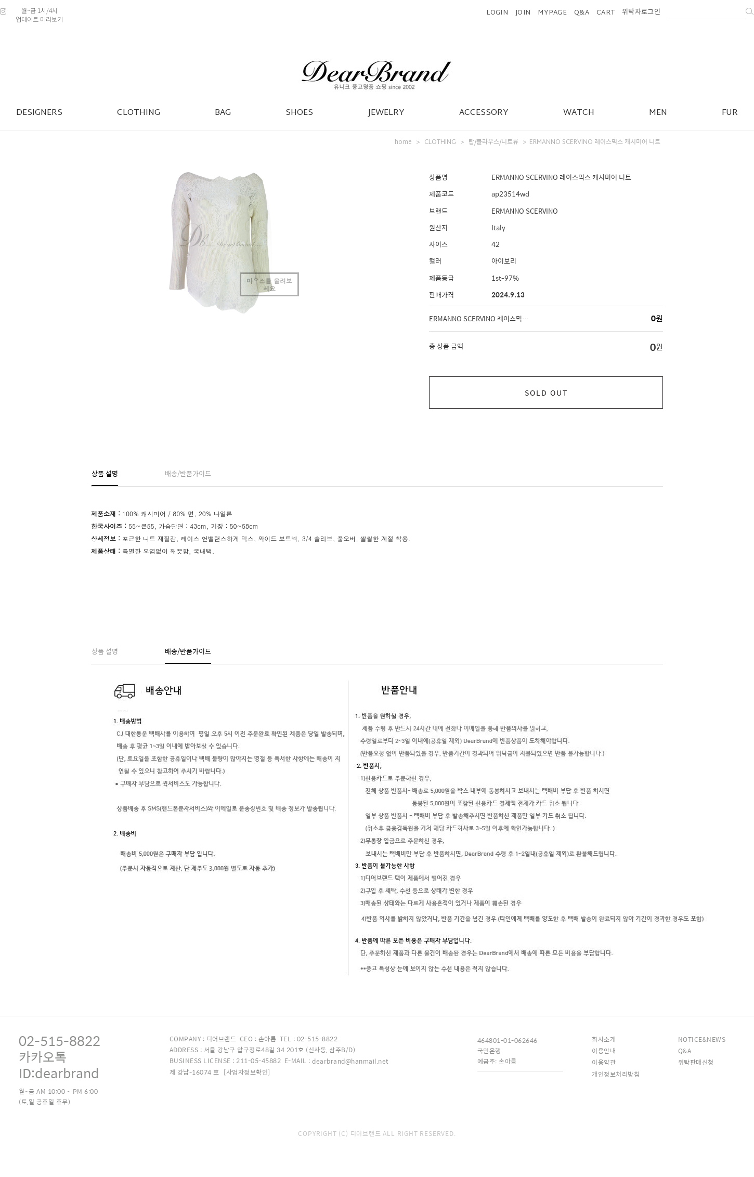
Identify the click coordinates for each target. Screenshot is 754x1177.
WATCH (578, 113)
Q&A (581, 13)
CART (605, 13)
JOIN (522, 13)
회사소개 (604, 1039)
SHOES (299, 113)
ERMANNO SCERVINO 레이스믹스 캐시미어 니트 (594, 142)
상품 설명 (105, 473)
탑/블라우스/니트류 (493, 142)
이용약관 (604, 1062)
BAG (223, 113)
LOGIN (497, 13)
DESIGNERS (39, 113)
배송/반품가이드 (188, 473)
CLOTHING (138, 113)
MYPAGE (552, 13)
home (403, 142)
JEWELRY (386, 113)
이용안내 (604, 1050)
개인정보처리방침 (616, 1074)
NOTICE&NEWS (702, 1039)
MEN (658, 113)
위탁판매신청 (696, 1062)
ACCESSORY (484, 113)
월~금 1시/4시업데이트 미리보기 (39, 14)
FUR (730, 113)
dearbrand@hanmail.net (350, 1061)
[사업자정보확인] (247, 1072)
